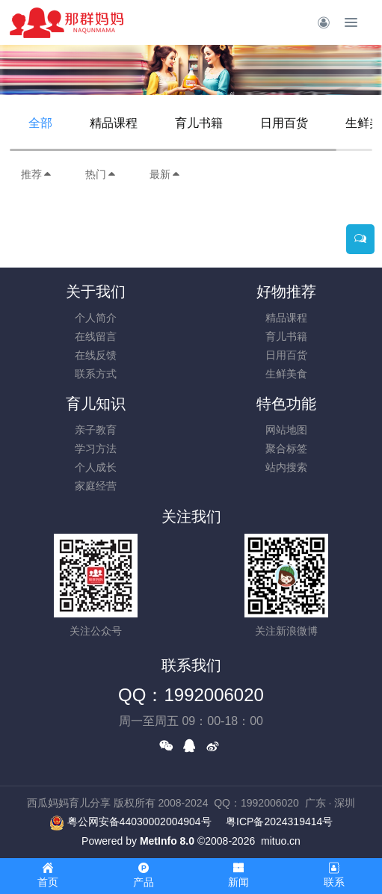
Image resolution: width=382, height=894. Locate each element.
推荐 (36, 174)
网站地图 (286, 430)
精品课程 (114, 123)
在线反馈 (96, 355)
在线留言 (96, 336)
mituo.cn (281, 841)
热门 (101, 174)
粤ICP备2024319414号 (279, 821)
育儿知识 (96, 403)
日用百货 (284, 123)
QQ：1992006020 (191, 695)
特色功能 (286, 403)
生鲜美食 (286, 374)
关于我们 (96, 291)
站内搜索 (286, 467)
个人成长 (96, 467)
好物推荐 (286, 291)
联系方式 (96, 374)
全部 (40, 123)
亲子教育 (96, 430)
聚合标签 (286, 448)
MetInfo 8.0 (167, 841)
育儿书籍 (199, 123)
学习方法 (96, 448)
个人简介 (96, 318)
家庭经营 (96, 486)
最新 (165, 174)
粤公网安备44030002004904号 (139, 821)
